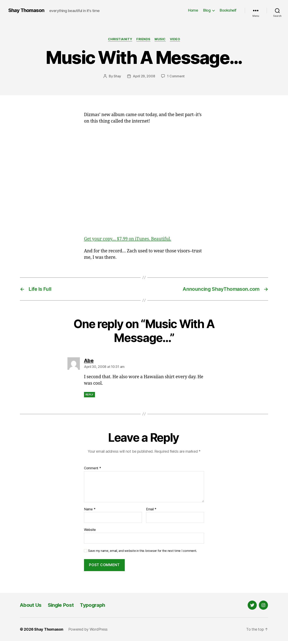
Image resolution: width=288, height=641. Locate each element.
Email (151, 509)
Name (89, 509)
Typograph (92, 605)
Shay (117, 76)
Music (160, 39)
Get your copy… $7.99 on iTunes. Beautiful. (127, 239)
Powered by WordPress (88, 629)
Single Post (61, 605)
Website (90, 530)
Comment (92, 468)
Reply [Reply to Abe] (89, 394)
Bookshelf (228, 10)
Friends (143, 39)
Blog (206, 10)
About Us (31, 605)
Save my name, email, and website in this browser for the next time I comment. (142, 551)
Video (175, 39)
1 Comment (176, 76)
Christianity (120, 39)
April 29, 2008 (144, 76)
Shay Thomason (26, 10)
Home (193, 10)
